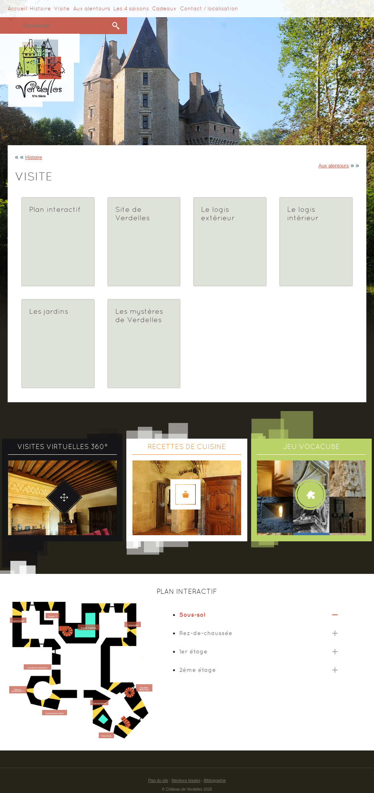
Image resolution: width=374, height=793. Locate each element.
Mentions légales (185, 780)
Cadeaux (164, 8)
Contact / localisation (209, 8)
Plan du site (158, 780)
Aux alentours (91, 8)
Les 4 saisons (131, 8)
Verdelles (40, 70)
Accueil (17, 8)
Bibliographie (215, 780)
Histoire (40, 8)
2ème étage (197, 669)
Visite (62, 8)
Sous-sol (192, 614)
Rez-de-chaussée (205, 632)
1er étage (193, 651)
